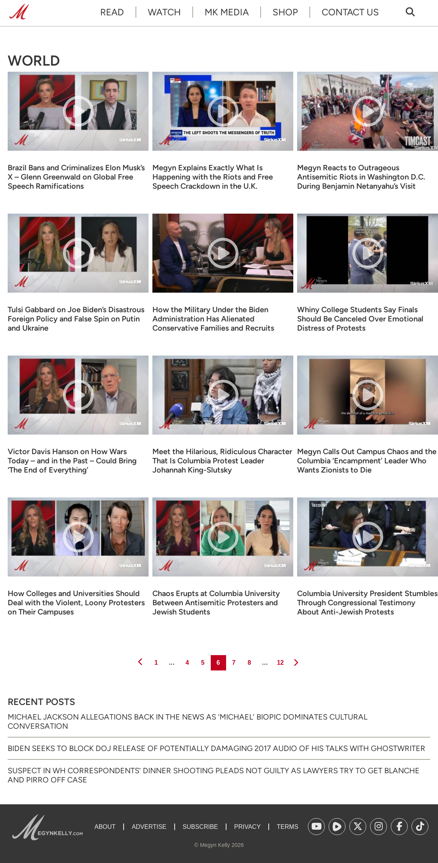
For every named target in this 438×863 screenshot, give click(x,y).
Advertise (149, 826)
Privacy (247, 826)
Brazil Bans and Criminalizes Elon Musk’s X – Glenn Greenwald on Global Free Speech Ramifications (76, 177)
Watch (164, 12)
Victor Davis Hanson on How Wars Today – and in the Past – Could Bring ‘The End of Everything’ (72, 460)
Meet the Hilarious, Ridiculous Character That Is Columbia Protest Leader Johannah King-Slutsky (222, 460)
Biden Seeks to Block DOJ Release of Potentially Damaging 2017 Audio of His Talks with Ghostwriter (216, 748)
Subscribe (200, 826)
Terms (287, 826)
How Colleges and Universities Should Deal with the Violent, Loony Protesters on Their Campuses (76, 602)
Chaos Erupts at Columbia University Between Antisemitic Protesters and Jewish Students (216, 602)
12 (280, 660)
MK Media (227, 12)
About (105, 826)
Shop (285, 12)
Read (112, 12)
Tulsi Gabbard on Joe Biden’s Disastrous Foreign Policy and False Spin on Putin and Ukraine (76, 319)
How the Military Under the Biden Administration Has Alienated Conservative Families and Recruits (213, 319)
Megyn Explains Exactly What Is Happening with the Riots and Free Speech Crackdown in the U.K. (212, 177)
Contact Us (350, 12)
